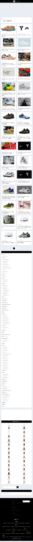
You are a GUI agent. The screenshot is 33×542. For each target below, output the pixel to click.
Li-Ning (4, 326)
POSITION (4, 371)
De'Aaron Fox (5, 398)
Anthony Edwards (6, 259)
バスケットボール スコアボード (17, 505)
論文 (3, 407)
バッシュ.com (16, 1)
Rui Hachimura (5, 389)
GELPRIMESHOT (6, 290)
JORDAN (4, 314)
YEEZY (4, 273)
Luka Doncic (5, 321)
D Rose (9, 466)
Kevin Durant (5, 359)
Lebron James (6, 364)
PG (9, 454)
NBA (3, 333)
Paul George (5, 367)
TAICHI (4, 276)
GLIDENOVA (5, 293)
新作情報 (4, 403)
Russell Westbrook (6, 322)
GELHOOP (5, 288)
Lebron (24, 446)
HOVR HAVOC (6, 400)
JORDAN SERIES (6, 319)
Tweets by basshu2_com (6, 494)
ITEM (3, 312)
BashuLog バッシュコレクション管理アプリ (17, 511)
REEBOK (4, 383)
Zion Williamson (6, 324)
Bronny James (5, 299)
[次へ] (19, 248)
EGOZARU (4, 308)
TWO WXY (5, 342)
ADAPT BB (5, 347)
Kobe (24, 454)
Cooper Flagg (5, 302)
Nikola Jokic (5, 256)
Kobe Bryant (5, 361)
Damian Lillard (6, 261)
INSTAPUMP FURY (6, 310)
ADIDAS (4, 257)
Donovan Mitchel (6, 264)
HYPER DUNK (6, 356)
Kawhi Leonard (6, 340)
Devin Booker (5, 306)
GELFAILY (12, 524)
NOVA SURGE (6, 295)
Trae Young (5, 271)
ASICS (4, 283)
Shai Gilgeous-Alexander (7, 391)
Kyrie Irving (5, 281)
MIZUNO (4, 331)
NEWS (4, 344)
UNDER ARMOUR (5, 395)
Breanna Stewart (6, 374)
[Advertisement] (16, 10)
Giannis (9, 446)
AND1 (3, 274)
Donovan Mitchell (24, 470)
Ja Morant (5, 357)
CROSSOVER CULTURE (7, 304)
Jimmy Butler (5, 327)
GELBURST (5, 285)
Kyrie (9, 450)
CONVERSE (4, 300)
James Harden (6, 266)
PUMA (4, 373)
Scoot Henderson (6, 378)
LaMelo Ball (5, 376)
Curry (9, 429)
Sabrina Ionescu (6, 369)
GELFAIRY (5, 287)
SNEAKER (4, 393)
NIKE (3, 346)
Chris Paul (5, 316)
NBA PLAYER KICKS (6, 335)
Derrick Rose (5, 263)
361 (3, 254)
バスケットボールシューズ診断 (16, 508)
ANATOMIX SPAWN (6, 396)
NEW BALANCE (5, 338)
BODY (4, 297)
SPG (4, 269)
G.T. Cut (5, 352)
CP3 (24, 433)
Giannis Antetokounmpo (7, 354)
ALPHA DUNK (6, 349)
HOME (16, 520)
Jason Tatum (5, 317)
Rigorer (4, 385)
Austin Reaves (6, 387)
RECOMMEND (5, 381)
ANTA (3, 278)
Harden (24, 462)
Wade (4, 329)
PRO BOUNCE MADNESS (7, 268)
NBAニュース (5, 337)
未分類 (4, 405)
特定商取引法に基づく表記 (16, 539)
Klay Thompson (6, 280)
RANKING (4, 380)
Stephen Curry (6, 401)
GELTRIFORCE (6, 292)
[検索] (18, 488)
